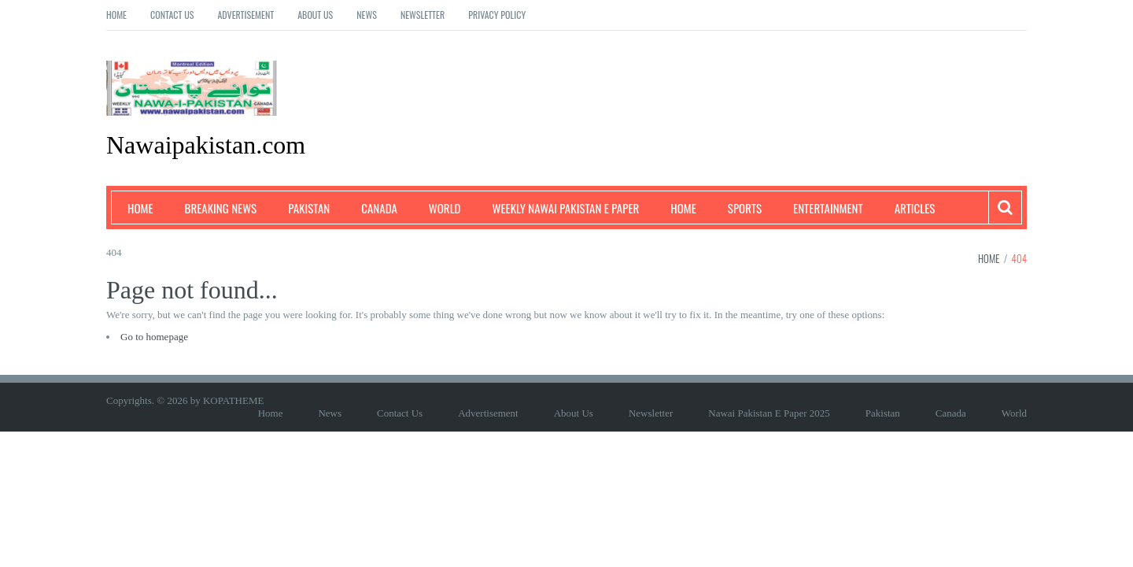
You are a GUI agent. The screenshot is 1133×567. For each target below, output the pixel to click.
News (366, 14)
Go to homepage (154, 337)
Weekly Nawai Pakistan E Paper (566, 208)
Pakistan (309, 208)
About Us (315, 14)
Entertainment (828, 208)
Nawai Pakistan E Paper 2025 (769, 413)
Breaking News (221, 208)
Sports (745, 208)
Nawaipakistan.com (205, 145)
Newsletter (422, 14)
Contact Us (172, 14)
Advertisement (245, 14)
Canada (379, 208)
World (445, 208)
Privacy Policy (497, 14)
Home (116, 14)
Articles (915, 208)
